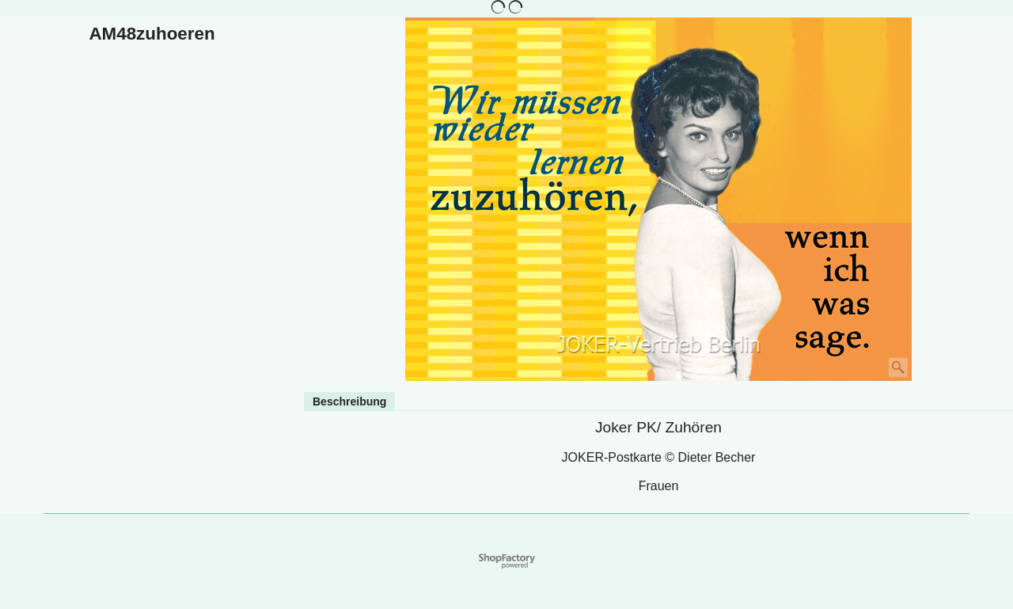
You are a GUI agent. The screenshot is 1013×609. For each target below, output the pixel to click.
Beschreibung (349, 401)
